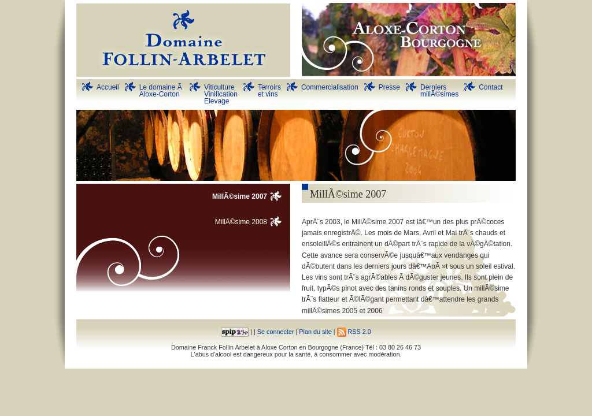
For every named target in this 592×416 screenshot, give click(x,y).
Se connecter (275, 331)
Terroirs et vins (269, 90)
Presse (389, 87)
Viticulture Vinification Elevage (221, 94)
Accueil (108, 87)
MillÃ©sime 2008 (241, 222)
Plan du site (315, 331)
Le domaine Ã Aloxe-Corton (161, 90)
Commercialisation (329, 87)
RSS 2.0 (354, 331)
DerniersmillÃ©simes (439, 90)
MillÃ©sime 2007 (239, 196)
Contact (490, 87)
